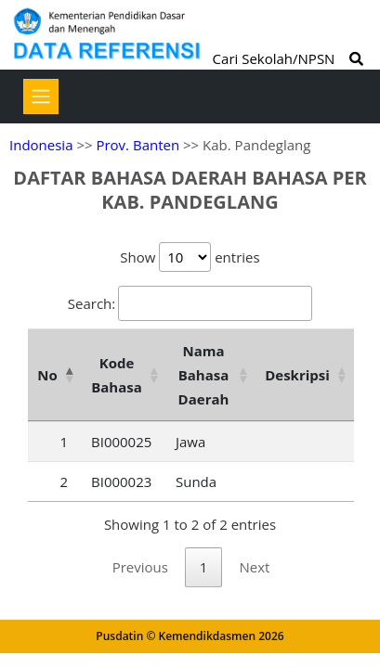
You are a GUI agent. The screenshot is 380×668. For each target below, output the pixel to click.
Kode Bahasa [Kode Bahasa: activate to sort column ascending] (116, 374)
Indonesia (40, 144)
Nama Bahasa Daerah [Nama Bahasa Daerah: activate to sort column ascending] (203, 374)
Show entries (189, 257)
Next (254, 567)
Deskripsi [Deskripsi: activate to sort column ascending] (297, 375)
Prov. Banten (137, 144)
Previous (140, 567)
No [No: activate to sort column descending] (47, 375)
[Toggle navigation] (41, 96)
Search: (190, 303)
